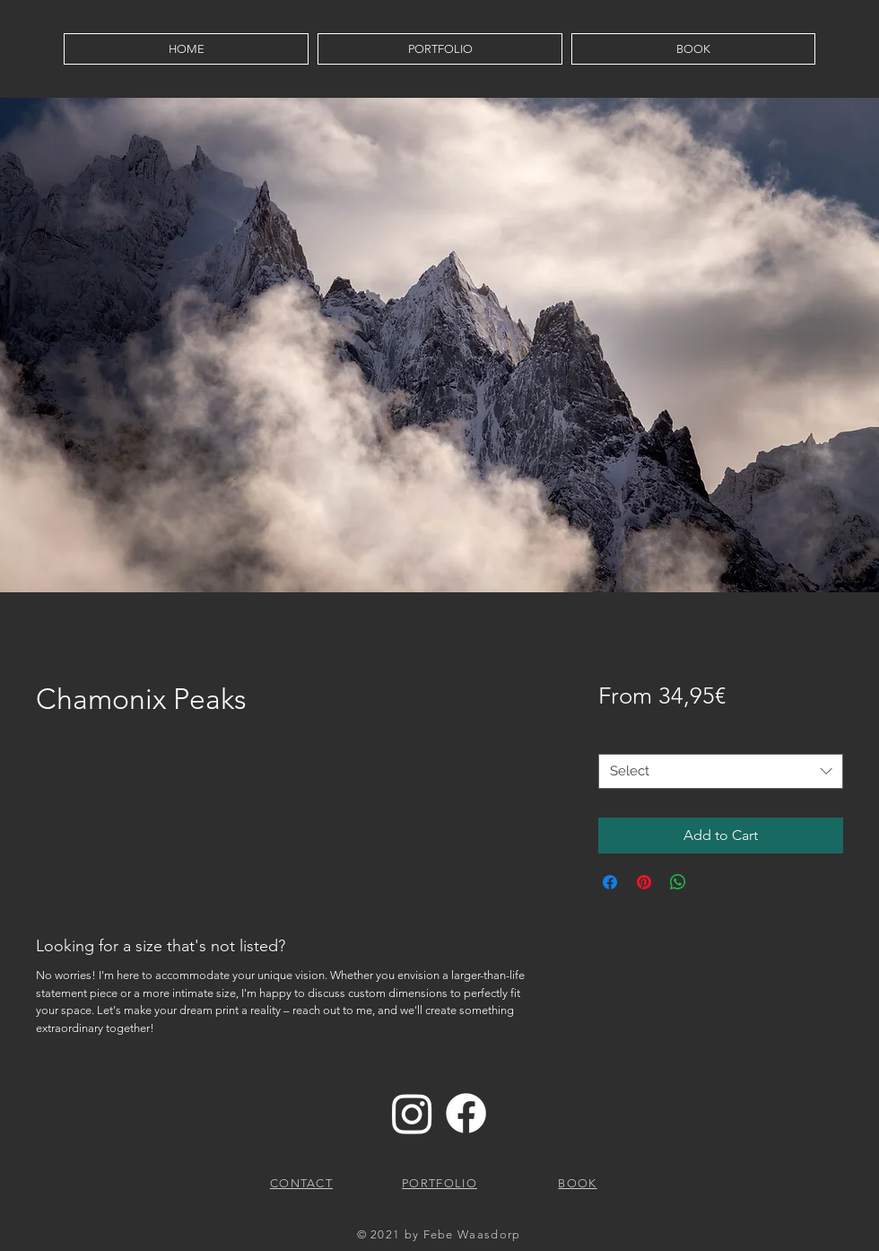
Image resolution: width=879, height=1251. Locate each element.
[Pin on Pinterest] (644, 882)
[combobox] (720, 771)
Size (614, 737)
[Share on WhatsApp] (678, 882)
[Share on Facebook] (610, 882)
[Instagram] (412, 1113)
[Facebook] (466, 1113)
